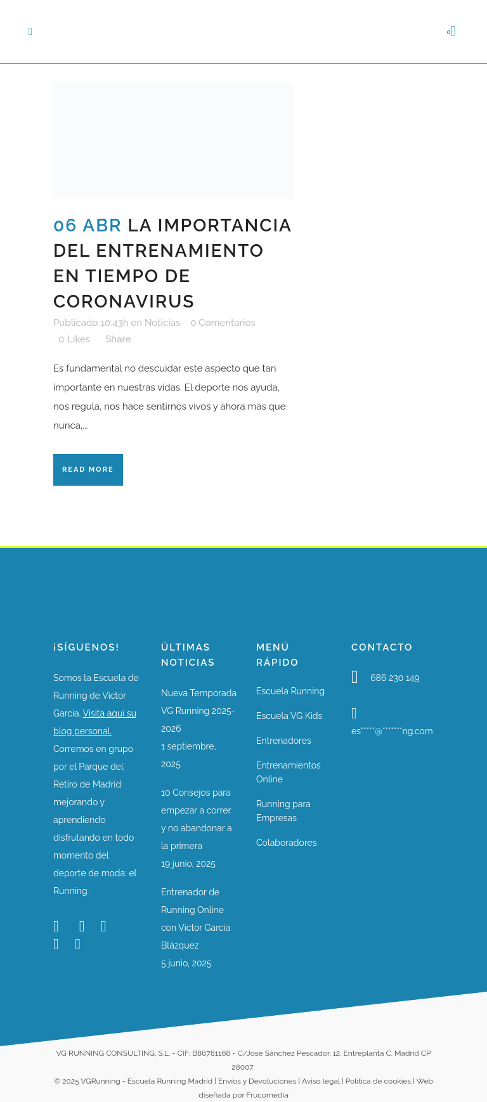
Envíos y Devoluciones (257, 1081)
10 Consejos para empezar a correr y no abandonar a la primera (196, 819)
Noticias (162, 322)
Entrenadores (283, 741)
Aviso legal (321, 1081)
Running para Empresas (283, 811)
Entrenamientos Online (288, 772)
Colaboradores (286, 843)
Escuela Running (290, 691)
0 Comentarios (223, 322)
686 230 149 (395, 678)
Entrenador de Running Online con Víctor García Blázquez (195, 918)
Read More (88, 469)
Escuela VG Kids (289, 716)
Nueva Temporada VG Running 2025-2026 (199, 711)
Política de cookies (378, 1081)
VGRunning (100, 1081)
